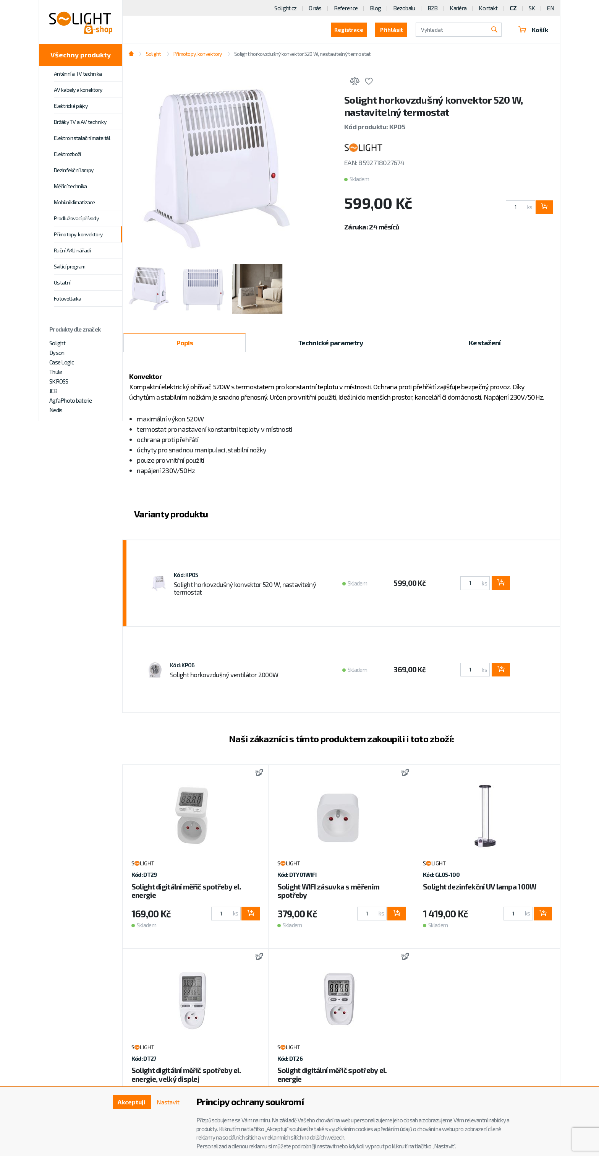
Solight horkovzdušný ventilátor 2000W (224, 674)
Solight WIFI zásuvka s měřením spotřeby (328, 890)
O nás (315, 8)
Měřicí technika (70, 186)
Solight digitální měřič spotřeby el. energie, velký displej (186, 1074)
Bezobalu (404, 8)
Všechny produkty (80, 54)
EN (550, 8)
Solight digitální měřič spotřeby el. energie (186, 890)
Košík (533, 29)
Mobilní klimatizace (74, 202)
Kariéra (458, 8)
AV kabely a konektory (78, 89)
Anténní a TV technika (78, 73)
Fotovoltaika (67, 298)
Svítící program (70, 266)
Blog (375, 8)
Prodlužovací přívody (76, 218)
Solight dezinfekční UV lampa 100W (479, 886)
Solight (57, 343)
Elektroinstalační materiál (82, 138)
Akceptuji (132, 1102)
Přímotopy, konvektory (78, 234)
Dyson (56, 352)
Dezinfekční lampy (73, 170)
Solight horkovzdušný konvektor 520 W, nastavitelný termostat (302, 53)
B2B (432, 8)
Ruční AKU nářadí (72, 250)
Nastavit (168, 1102)
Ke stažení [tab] (485, 342)
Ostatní (62, 282)
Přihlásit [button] (391, 29)
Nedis (55, 409)
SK (532, 8)
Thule (55, 371)
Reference (346, 8)
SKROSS (58, 381)
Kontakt (488, 8)
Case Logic (61, 362)
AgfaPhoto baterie (70, 400)
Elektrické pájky (70, 105)
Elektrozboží (67, 154)
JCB (53, 390)
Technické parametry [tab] (330, 342)
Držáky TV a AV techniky (80, 122)
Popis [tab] (184, 342)
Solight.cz (285, 8)
